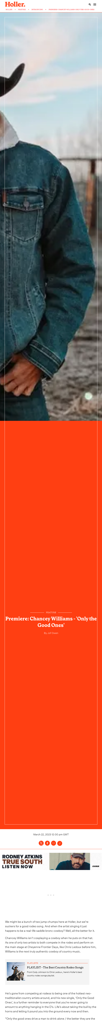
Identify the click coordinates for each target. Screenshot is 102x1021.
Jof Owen (52, 633)
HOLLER (9, 9)
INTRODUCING (37, 9)
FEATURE (22, 9)
